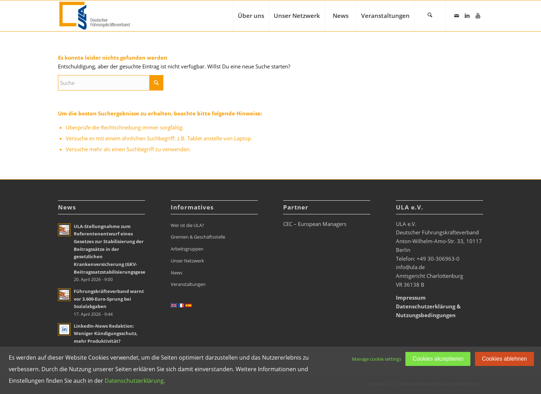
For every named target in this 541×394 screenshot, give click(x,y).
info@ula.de (410, 267)
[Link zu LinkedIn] (467, 15)
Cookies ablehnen (504, 359)
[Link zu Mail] (456, 15)
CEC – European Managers (314, 223)
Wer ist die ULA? (187, 225)
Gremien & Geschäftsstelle (198, 237)
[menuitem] (251, 15)
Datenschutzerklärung (134, 381)
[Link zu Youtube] (477, 15)
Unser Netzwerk (187, 261)
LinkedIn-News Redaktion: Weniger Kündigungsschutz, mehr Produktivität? (106, 333)
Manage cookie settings (376, 359)
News (176, 272)
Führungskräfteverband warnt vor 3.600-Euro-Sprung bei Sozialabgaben (109, 298)
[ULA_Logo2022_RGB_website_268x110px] (95, 15)
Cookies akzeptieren (437, 359)
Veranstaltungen (188, 284)
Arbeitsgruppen (187, 249)
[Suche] (430, 15)
